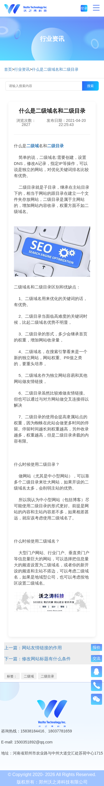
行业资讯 (22, 69)
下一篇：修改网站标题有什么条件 (37, 658)
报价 (96, 647)
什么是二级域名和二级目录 (55, 69)
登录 (84, 8)
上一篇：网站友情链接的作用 (33, 647)
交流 (96, 658)
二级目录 (47, 676)
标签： (12, 676)
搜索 (90, 86)
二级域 (29, 676)
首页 (8, 69)
